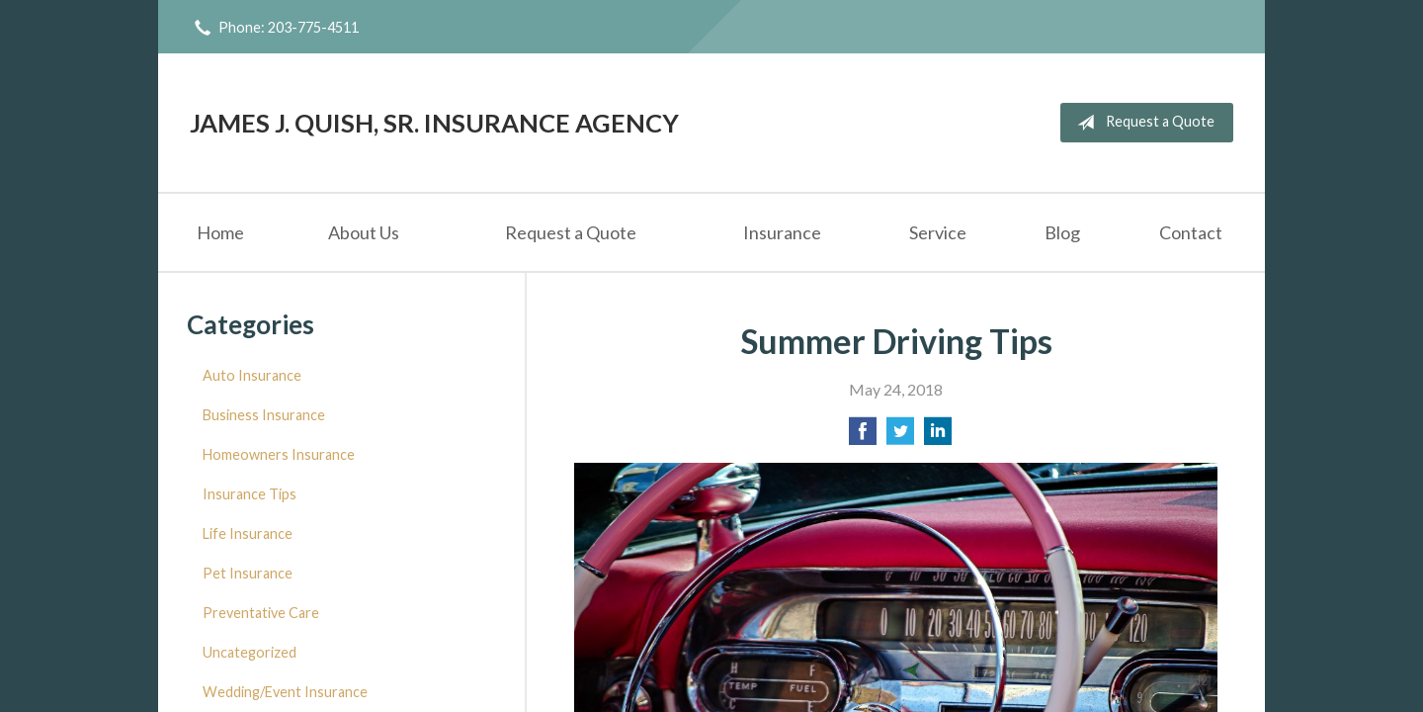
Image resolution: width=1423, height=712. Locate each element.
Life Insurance (248, 533)
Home (220, 232)
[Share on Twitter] (900, 436)
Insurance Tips (249, 494)
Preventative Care (261, 612)
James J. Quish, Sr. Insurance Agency (434, 122)
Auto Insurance (252, 375)
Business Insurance (264, 414)
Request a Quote (1141, 122)
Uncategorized (249, 652)
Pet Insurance (248, 573)
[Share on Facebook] (863, 436)
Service (937, 232)
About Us (363, 232)
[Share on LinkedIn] (938, 436)
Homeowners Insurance (279, 454)
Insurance (782, 232)
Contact (1190, 232)
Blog (1062, 232)
